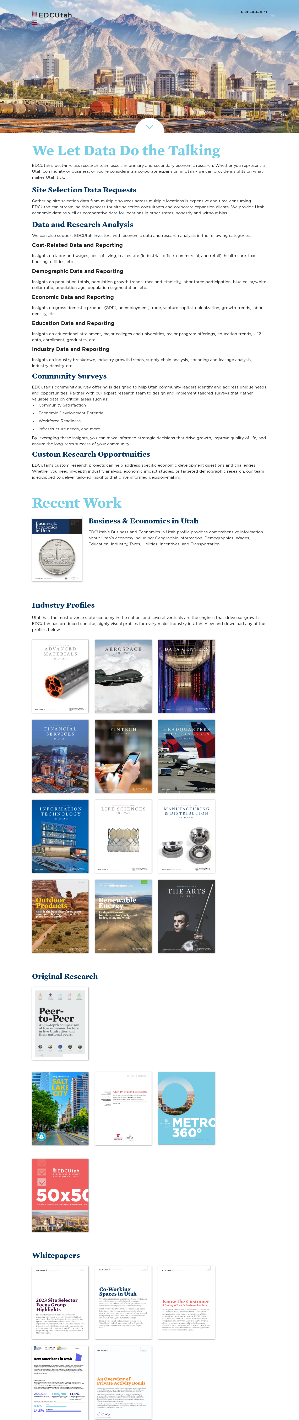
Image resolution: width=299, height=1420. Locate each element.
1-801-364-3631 (254, 12)
